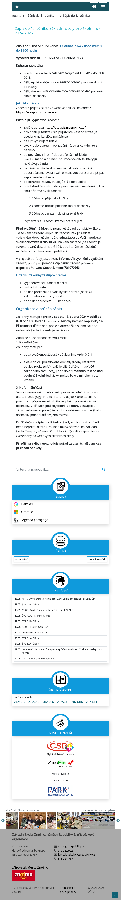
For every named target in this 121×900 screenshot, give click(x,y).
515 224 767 (65, 858)
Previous (3, 821)
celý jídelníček (97, 559)
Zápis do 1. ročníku (41, 15)
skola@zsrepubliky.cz (70, 846)
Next (118, 821)
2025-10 (33, 702)
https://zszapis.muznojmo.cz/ (65, 127)
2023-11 (91, 702)
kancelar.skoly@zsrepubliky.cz (76, 854)
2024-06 (77, 702)
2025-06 (48, 702)
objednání (21, 559)
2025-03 (62, 702)
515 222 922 (65, 850)
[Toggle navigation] (103, 6)
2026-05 (19, 702)
